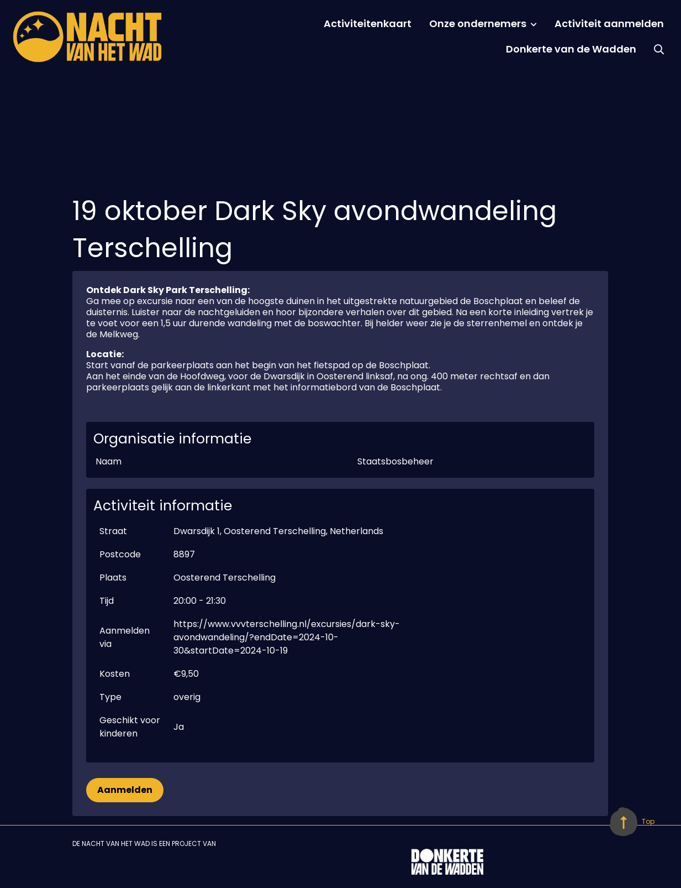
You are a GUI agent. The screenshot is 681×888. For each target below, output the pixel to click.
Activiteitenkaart (367, 23)
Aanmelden (124, 789)
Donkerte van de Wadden (571, 49)
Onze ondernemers (477, 23)
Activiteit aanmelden (609, 23)
